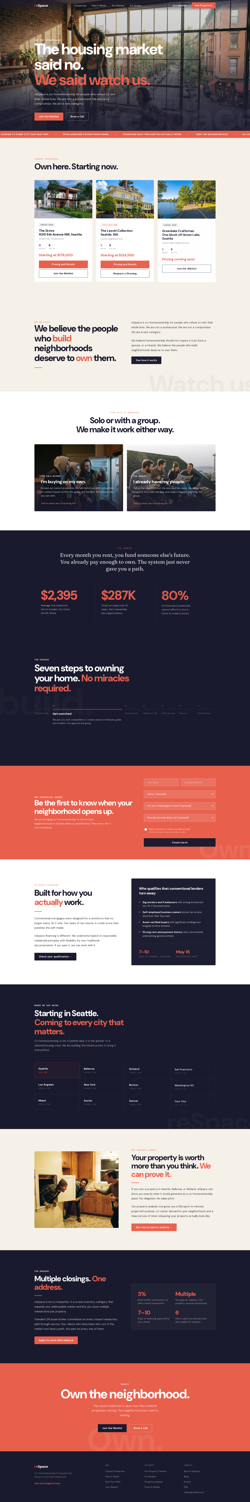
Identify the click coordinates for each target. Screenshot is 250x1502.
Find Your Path (113, 1481)
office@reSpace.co (194, 1492)
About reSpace (192, 1471)
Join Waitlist (179, 5)
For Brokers (136, 5)
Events (187, 1481)
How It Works (99, 5)
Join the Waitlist (49, 116)
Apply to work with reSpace (56, 1344)
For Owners (118, 5)
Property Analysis (154, 1481)
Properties (80, 5)
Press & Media (152, 1487)
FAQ (186, 1487)
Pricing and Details (63, 268)
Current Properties (115, 1471)
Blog (186, 1476)
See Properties (203, 5)
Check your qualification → (55, 960)
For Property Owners (155, 1471)
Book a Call (77, 116)
